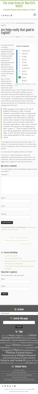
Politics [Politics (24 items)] (28, 352)
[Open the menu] (34, 14)
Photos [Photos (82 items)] (10, 352)
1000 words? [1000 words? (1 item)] (5, 335)
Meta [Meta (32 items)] (16, 350)
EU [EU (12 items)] (28, 340)
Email (3, 206)
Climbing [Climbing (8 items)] (19, 335)
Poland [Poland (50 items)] (20, 352)
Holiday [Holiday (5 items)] (24, 345)
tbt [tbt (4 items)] (32, 360)
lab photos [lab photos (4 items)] (30, 347)
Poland (28, 37)
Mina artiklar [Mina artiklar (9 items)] (25, 350)
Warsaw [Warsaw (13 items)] (29, 362)
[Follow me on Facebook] (6, 16)
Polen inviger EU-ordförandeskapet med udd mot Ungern (19, 379)
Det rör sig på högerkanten (13, 258)
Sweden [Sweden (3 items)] (28, 361)
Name (3, 198)
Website (4, 214)
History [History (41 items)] (16, 345)
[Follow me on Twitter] (4, 16)
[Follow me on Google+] (8, 16)
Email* (16, 287)
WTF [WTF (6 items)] (35, 363)
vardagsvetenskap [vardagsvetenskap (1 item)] (20, 363)
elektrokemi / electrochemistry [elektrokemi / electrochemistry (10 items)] (13, 340)
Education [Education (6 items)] (32, 338)
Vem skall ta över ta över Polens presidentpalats (20, 261)
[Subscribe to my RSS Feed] (2, 16)
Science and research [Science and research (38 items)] (12, 360)
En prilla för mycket (11, 256)
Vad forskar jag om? (28, 244)
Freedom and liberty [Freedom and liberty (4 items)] (27, 342)
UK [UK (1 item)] (14, 363)
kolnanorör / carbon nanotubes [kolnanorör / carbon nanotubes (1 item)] (18, 347)
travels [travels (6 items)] (10, 363)
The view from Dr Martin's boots (19, 5)
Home (3, 23)
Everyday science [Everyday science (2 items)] (11, 343)
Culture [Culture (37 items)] (32, 335)
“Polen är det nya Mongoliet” (14, 264)
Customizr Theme (23, 391)
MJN (33, 37)
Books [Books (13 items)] (12, 335)
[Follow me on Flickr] (12, 16)
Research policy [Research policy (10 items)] (21, 357)
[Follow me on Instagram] (10, 16)
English (13, 23)
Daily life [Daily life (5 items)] (24, 338)
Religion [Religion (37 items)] (21, 355)
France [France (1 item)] (18, 342)
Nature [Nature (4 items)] (33, 350)
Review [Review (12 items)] (32, 357)
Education (22, 37)
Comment (4, 175)
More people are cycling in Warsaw (15, 240)
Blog (7, 23)
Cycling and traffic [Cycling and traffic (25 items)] (11, 337)
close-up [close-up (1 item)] (25, 335)
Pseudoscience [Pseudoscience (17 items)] (9, 355)
